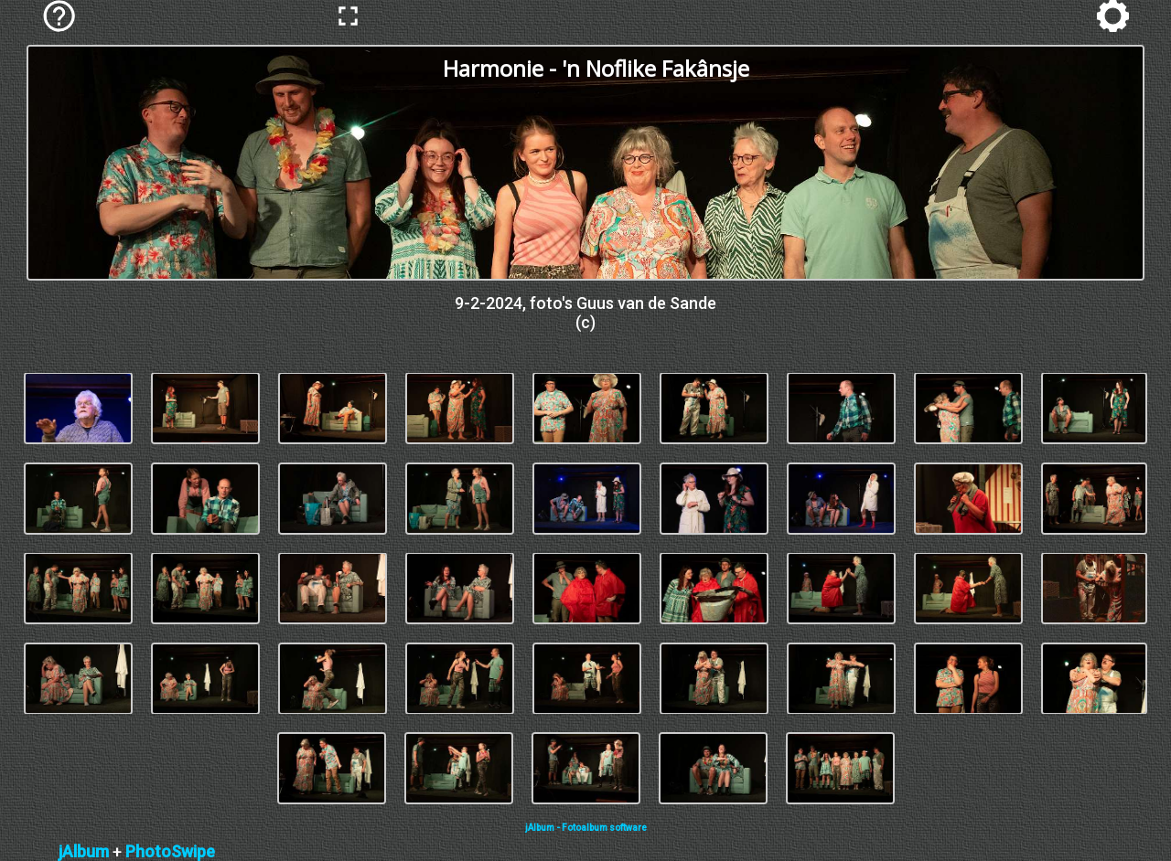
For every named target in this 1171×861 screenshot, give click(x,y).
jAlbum (84, 851)
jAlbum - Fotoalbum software (586, 828)
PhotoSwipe (170, 851)
